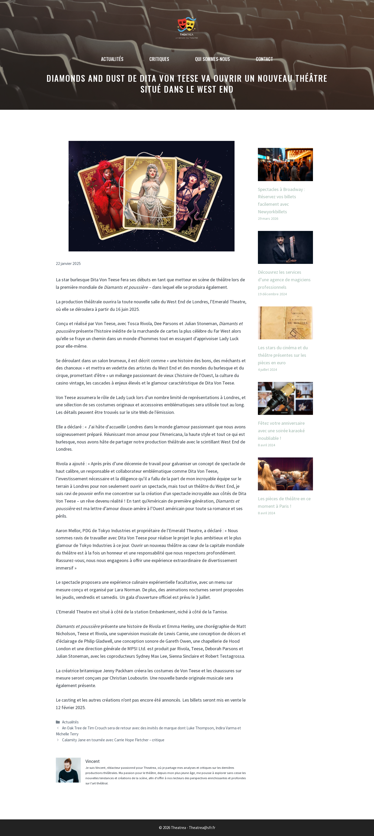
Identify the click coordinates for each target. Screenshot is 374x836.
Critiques (159, 59)
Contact (264, 59)
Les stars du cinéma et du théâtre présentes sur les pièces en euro (283, 355)
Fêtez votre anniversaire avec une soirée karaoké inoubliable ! (281, 430)
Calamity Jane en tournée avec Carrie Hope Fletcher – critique (113, 739)
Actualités (112, 59)
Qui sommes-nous (212, 59)
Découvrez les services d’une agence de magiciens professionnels (284, 279)
